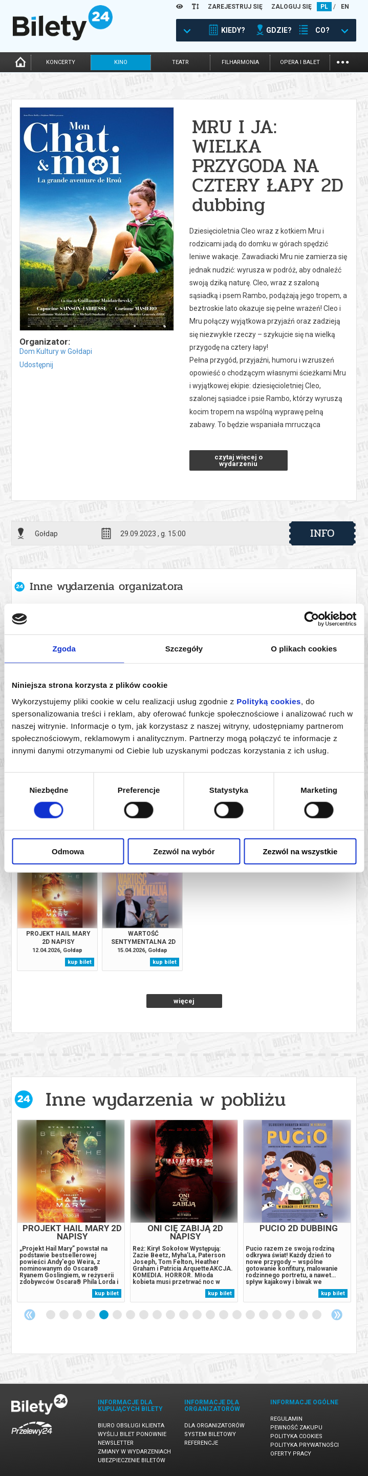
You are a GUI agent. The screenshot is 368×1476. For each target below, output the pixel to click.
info (322, 533)
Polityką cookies (268, 701)
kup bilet (80, 962)
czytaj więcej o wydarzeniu (238, 460)
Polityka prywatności (304, 1445)
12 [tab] (197, 1315)
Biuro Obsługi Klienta (131, 1425)
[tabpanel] (71, 1211)
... (343, 61)
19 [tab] (291, 1315)
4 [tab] (91, 1315)
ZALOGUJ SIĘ (291, 6)
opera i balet (300, 62)
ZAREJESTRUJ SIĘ (235, 6)
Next (336, 1314)
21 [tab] (317, 1315)
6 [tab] (118, 1315)
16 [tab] (251, 1315)
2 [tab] (64, 1315)
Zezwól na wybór (184, 851)
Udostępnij (36, 365)
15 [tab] (237, 1315)
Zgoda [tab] (64, 648)
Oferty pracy (290, 1453)
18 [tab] (277, 1315)
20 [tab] (304, 1315)
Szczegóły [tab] (184, 648)
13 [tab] (211, 1315)
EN (345, 6)
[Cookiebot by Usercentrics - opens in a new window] (311, 619)
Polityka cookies (296, 1436)
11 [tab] (184, 1315)
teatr (180, 62)
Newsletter (116, 1443)
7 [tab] (131, 1315)
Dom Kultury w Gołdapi (55, 351)
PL (324, 6)
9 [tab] (158, 1315)
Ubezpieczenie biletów (131, 1460)
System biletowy (210, 1434)
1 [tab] (51, 1315)
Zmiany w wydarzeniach (134, 1451)
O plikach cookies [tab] (304, 648)
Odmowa (68, 851)
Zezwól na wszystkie (300, 851)
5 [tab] (104, 1315)
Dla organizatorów (214, 1425)
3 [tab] (78, 1315)
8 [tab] (144, 1315)
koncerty (60, 62)
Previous (29, 1314)
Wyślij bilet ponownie (132, 1434)
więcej (184, 1001)
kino (120, 62)
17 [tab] (264, 1315)
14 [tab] (224, 1315)
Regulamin (286, 1419)
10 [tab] (171, 1315)
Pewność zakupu (296, 1427)
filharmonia (240, 62)
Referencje (201, 1443)
